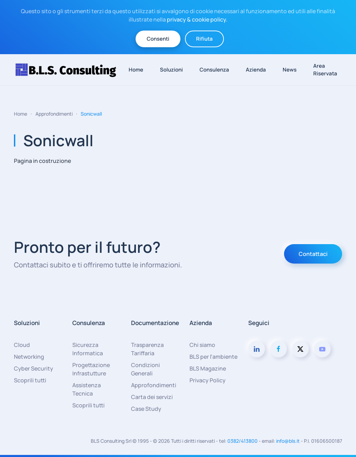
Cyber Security (33, 368)
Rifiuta (204, 38)
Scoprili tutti (30, 380)
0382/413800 (242, 441)
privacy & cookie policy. (197, 19)
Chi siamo (202, 345)
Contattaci (313, 254)
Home (136, 69)
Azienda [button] (256, 69)
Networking (29, 356)
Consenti (158, 38)
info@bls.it (288, 441)
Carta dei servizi (152, 397)
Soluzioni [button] (171, 69)
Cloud (22, 345)
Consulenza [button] (214, 69)
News (290, 69)
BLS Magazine (207, 368)
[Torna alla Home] (69, 69)
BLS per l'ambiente (213, 356)
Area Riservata (325, 69)
